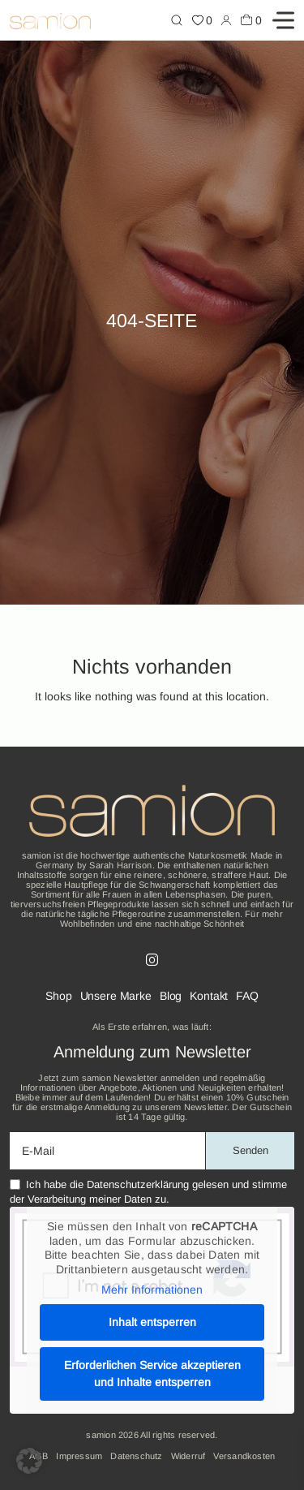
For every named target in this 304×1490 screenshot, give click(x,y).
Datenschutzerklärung (138, 1184)
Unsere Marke (116, 995)
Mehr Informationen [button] (152, 1289)
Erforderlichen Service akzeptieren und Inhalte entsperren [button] (152, 1374)
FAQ (247, 995)
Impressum (79, 1456)
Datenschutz (136, 1456)
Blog (171, 995)
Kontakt (209, 995)
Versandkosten (244, 1456)
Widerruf (188, 1456)
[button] (29, 1461)
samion (100, 1435)
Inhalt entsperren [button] (152, 1322)
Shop (58, 995)
